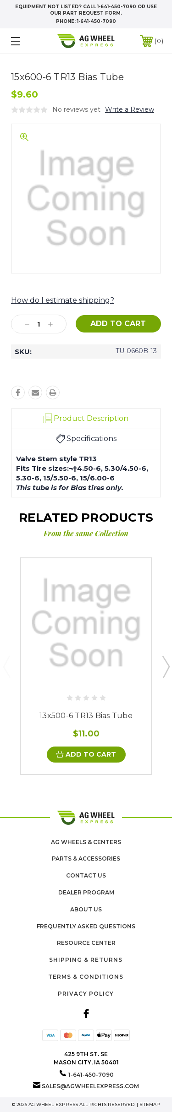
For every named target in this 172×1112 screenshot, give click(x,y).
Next (165, 666)
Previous (6, 666)
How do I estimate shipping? (62, 300)
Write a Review (129, 109)
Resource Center (86, 942)
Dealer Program (86, 892)
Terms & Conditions (85, 976)
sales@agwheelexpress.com (90, 1086)
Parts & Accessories (86, 858)
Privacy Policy (86, 993)
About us (86, 909)
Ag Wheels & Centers (86, 842)
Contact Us (86, 875)
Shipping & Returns (85, 959)
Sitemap (149, 1104)
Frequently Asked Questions (86, 926)
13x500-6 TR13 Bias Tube (86, 715)
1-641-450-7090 (96, 21)
